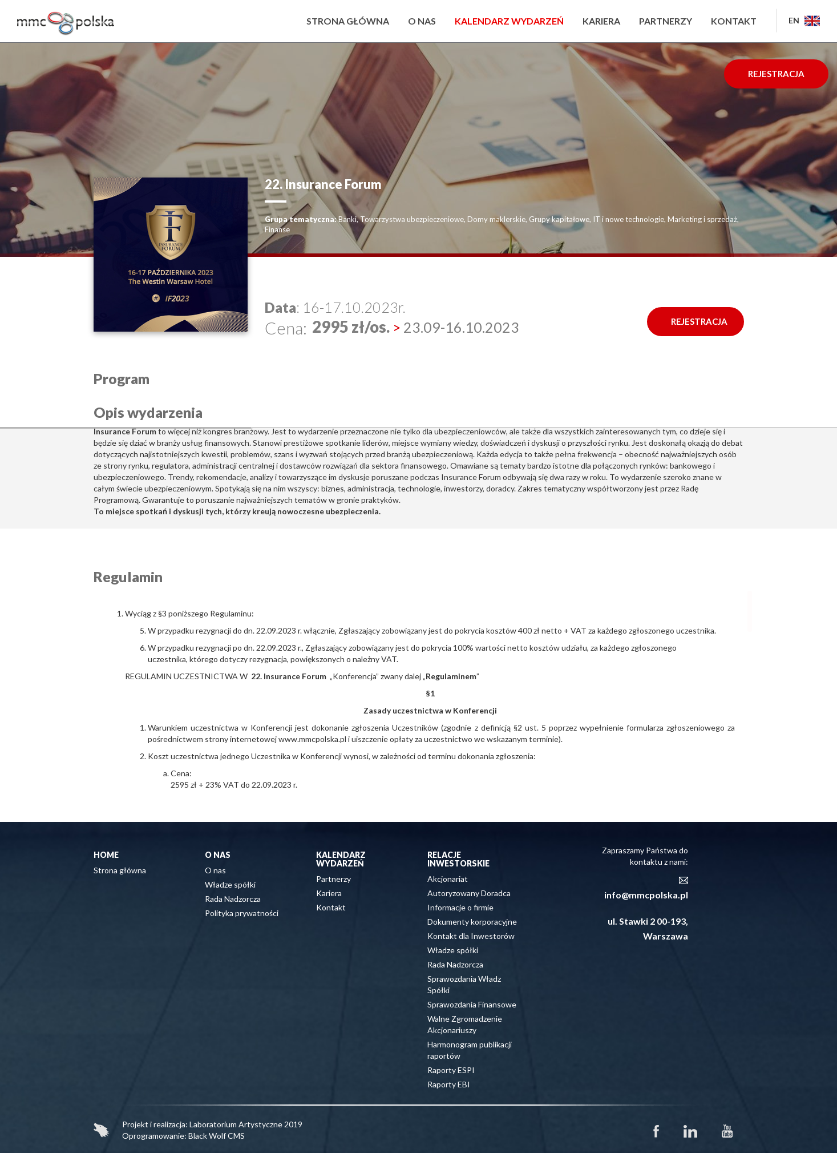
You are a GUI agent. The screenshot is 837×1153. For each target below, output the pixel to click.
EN (804, 20)
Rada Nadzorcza (233, 899)
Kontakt (734, 20)
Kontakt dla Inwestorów (471, 936)
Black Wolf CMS (216, 1135)
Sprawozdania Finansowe (471, 1004)
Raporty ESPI (451, 1070)
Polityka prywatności (241, 913)
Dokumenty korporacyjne (472, 921)
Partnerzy (665, 20)
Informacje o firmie (460, 907)
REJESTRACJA (776, 73)
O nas (422, 20)
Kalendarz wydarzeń (509, 20)
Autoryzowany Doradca (469, 893)
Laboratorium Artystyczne (235, 1124)
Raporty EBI (448, 1084)
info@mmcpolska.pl (646, 894)
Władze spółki (230, 884)
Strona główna (347, 20)
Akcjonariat (447, 879)
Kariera (601, 20)
